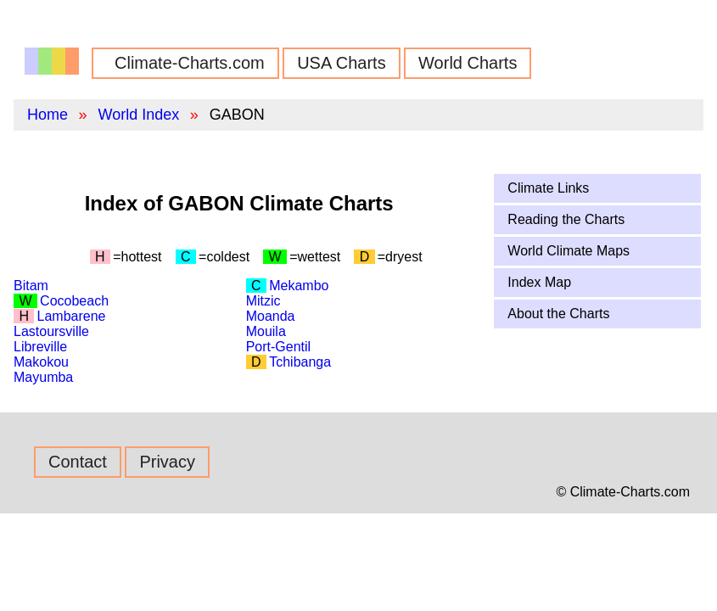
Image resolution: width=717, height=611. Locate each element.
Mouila (266, 331)
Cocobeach (74, 301)
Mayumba (43, 377)
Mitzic (263, 301)
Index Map (539, 282)
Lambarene (71, 316)
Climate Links (548, 188)
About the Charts (558, 313)
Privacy (167, 461)
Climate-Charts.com (190, 62)
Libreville (40, 346)
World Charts (467, 62)
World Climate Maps (568, 251)
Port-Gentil (278, 346)
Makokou (41, 362)
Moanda (270, 316)
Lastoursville (51, 331)
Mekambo (298, 285)
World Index (138, 114)
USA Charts (341, 62)
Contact (77, 461)
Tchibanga (300, 362)
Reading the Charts (566, 219)
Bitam (31, 285)
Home (47, 114)
